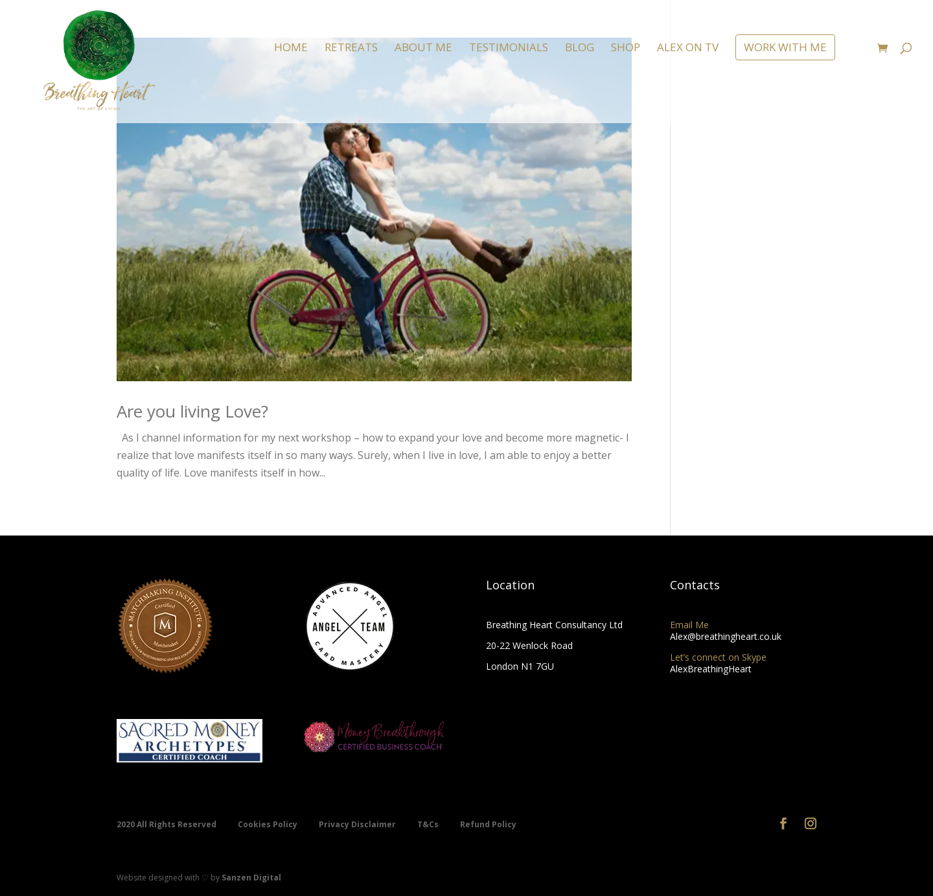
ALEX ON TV (688, 48)
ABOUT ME (423, 48)
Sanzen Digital (251, 877)
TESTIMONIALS (508, 48)
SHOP (625, 48)
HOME (291, 48)
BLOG (579, 48)
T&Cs (429, 824)
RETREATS (351, 48)
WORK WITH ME (785, 47)
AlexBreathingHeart (711, 669)
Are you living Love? (192, 411)
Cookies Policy (268, 824)
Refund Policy (488, 824)
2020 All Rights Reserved (167, 824)
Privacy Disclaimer (358, 824)
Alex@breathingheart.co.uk (725, 636)
